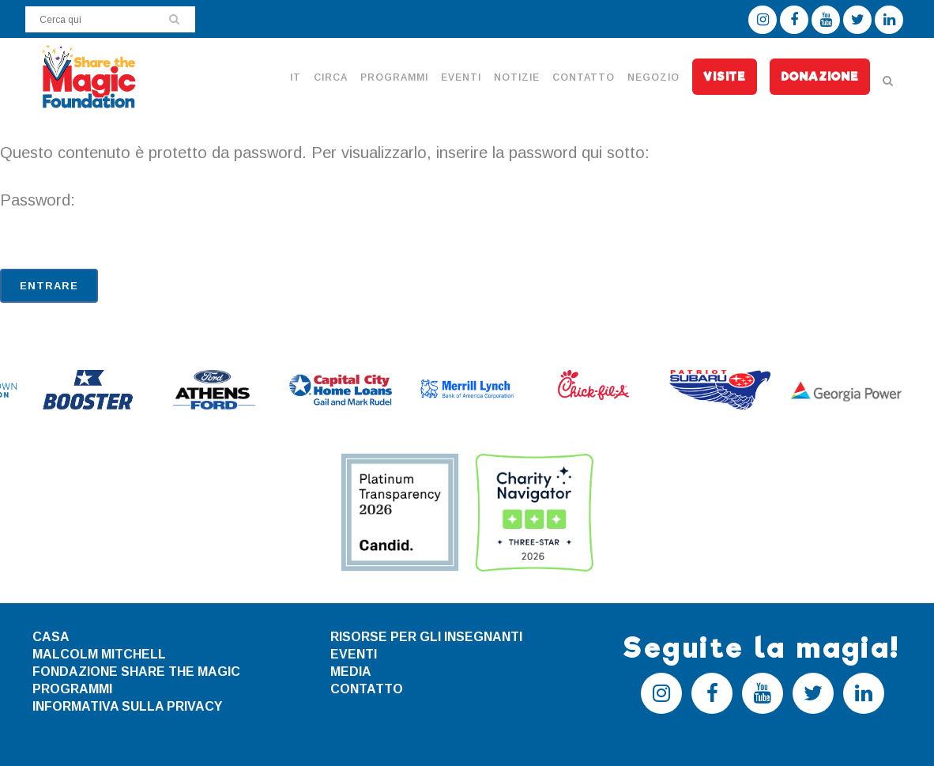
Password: (467, 222)
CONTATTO (366, 689)
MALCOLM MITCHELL (99, 654)
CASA (51, 636)
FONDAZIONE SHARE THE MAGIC (136, 671)
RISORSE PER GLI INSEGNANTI (426, 636)
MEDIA (350, 671)
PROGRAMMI (72, 689)
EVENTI (353, 654)
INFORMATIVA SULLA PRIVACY (127, 706)
